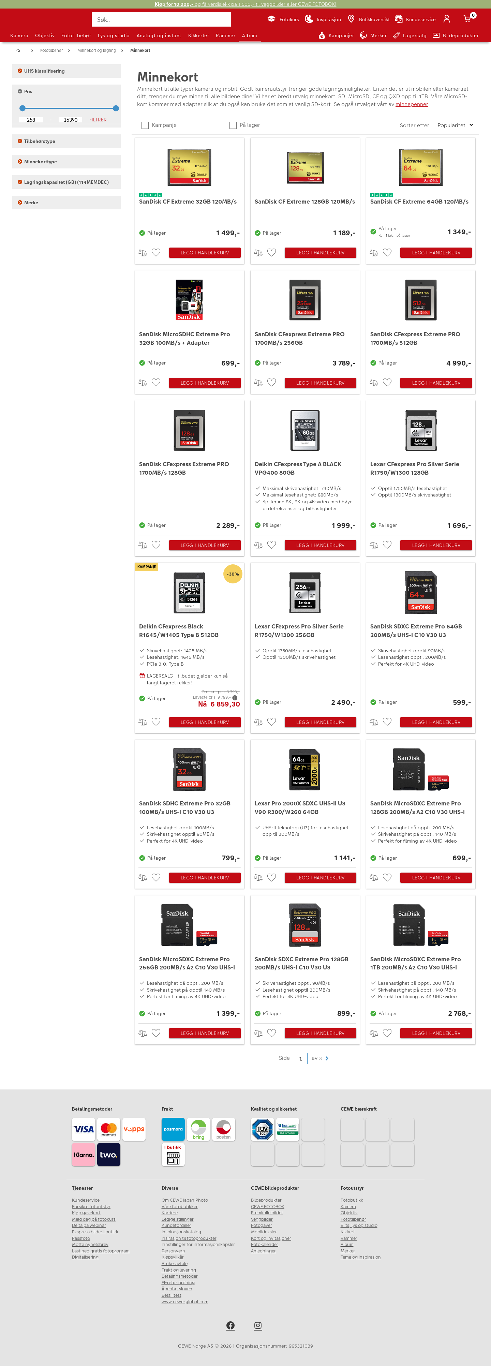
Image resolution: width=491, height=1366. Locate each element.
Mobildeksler (264, 1232)
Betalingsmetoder (180, 1276)
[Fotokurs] (283, 19)
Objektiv (45, 35)
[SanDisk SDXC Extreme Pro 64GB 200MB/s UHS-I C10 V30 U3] (420, 636)
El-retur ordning (178, 1283)
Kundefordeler (176, 1225)
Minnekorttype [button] (37, 161)
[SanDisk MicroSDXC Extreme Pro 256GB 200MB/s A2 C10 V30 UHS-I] (189, 957)
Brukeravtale (175, 1264)
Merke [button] (28, 202)
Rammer (225, 35)
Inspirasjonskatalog (181, 1232)
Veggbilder (262, 1219)
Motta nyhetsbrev (90, 1245)
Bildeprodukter (266, 1200)
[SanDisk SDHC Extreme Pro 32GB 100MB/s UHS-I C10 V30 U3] (189, 802)
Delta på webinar (89, 1225)
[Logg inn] (448, 19)
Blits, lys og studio (359, 1225)
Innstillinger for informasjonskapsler (198, 1245)
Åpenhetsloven (177, 1289)
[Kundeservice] (414, 19)
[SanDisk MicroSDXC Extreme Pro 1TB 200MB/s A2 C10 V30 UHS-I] (420, 957)
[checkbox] (157, 252)
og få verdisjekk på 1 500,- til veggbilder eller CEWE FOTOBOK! (246, 4)
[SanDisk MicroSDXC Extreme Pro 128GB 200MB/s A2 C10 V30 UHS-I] (420, 802)
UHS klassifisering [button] (41, 71)
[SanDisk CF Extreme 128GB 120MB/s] (305, 188)
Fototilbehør (76, 35)
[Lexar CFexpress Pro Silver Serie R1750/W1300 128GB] (420, 466)
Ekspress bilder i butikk (95, 1232)
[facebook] (231, 1326)
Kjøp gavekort (86, 1213)
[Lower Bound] (31, 119)
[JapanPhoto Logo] (28, 25)
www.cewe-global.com (185, 1302)
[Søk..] (161, 19)
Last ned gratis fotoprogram (101, 1251)
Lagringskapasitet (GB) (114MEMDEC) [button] (63, 182)
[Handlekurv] (468, 19)
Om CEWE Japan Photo (185, 1200)
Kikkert (348, 1232)
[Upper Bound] (71, 119)
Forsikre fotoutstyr (91, 1207)
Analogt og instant (159, 35)
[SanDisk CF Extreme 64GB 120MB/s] (420, 188)
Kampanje (163, 125)
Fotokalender (264, 1245)
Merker (348, 1251)
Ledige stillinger (178, 1219)
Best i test (171, 1295)
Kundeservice (86, 1200)
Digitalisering (85, 1257)
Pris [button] (25, 91)
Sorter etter (415, 125)
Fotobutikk (352, 1200)
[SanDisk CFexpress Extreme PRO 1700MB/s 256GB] (305, 319)
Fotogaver (261, 1225)
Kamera (19, 35)
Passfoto (81, 1238)
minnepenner (412, 104)
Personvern (173, 1251)
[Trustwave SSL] (288, 1130)
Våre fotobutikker (180, 1207)
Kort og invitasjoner (271, 1238)
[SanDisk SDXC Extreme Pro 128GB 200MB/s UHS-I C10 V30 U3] (305, 957)
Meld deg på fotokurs (94, 1219)
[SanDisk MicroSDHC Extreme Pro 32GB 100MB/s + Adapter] (189, 319)
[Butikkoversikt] (368, 19)
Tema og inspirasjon (361, 1257)
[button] (326, 1058)
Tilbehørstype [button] (36, 141)
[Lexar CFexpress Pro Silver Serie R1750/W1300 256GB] (305, 636)
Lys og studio (114, 35)
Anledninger (263, 1251)
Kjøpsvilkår (173, 1257)
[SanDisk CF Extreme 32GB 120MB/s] (189, 188)
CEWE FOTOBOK (267, 1207)
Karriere (170, 1213)
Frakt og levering (179, 1270)
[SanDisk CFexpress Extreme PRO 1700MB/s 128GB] (189, 466)
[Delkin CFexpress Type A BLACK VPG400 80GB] (305, 466)
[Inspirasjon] (322, 19)
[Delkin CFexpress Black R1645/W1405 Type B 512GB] (189, 636)
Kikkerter (198, 35)
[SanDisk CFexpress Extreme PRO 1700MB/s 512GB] (420, 319)
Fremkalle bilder (267, 1213)
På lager (249, 125)
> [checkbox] (145, 253)
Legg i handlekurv (205, 252)
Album (249, 35)
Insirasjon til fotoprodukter (189, 1238)
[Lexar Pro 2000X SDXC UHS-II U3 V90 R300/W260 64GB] (305, 802)
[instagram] (259, 1326)
